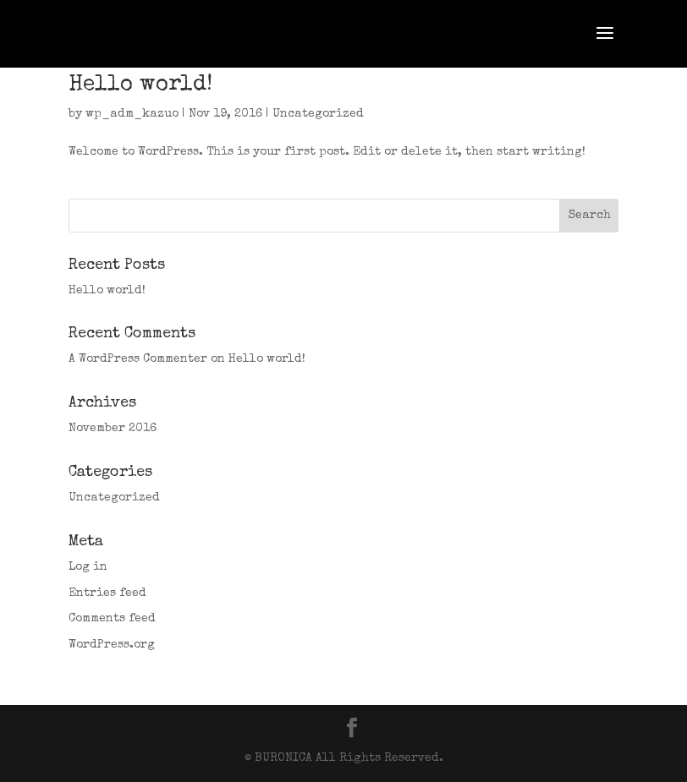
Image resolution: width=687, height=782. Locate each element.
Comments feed (112, 619)
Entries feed (107, 593)
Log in (88, 567)
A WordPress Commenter (138, 359)
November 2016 (113, 429)
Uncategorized (318, 114)
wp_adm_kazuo (132, 114)
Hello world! (140, 85)
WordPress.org (112, 645)
